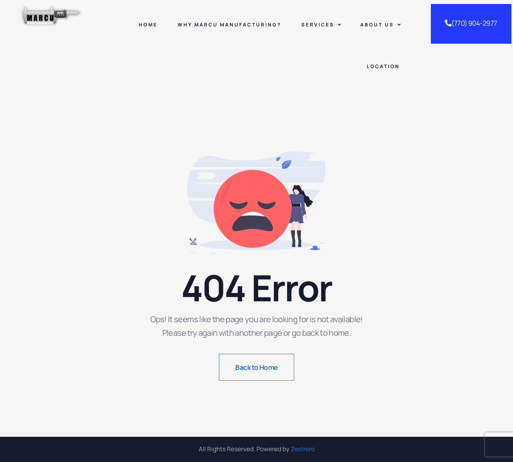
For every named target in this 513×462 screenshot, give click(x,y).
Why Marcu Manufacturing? (229, 24)
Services (321, 24)
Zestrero (303, 449)
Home (148, 24)
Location (383, 66)
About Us (381, 24)
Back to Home (256, 367)
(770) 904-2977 (471, 23)
